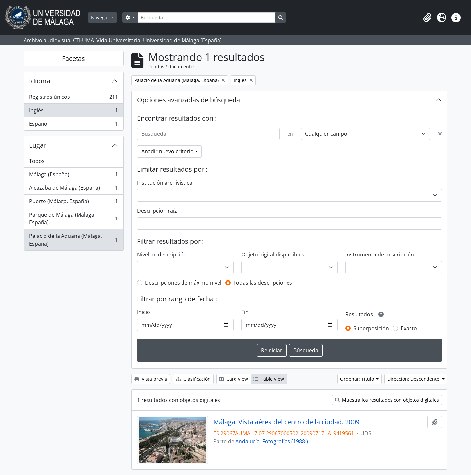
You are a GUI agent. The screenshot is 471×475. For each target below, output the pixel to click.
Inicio (143, 312)
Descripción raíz (157, 210)
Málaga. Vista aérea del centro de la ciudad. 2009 (286, 422)
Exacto (409, 328)
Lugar (37, 145)
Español (73, 125)
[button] (427, 17)
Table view (268, 379)
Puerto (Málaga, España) (73, 202)
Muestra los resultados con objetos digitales (387, 400)
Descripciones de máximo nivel (183, 282)
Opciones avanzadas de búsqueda (188, 100)
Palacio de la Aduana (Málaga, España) (73, 239)
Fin (245, 312)
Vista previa (150, 379)
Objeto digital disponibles (272, 254)
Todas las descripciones (262, 282)
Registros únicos (73, 98)
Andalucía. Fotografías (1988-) (272, 441)
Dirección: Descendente (414, 379)
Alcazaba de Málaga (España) (73, 189)
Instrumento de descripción (379, 254)
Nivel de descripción (162, 254)
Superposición (371, 328)
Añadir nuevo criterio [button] (167, 151)
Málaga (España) (73, 175)
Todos (36, 161)
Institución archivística (164, 182)
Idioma (39, 81)
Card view (233, 379)
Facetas (73, 58)
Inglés (73, 111)
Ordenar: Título (357, 379)
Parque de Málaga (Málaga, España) (73, 218)
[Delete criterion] (440, 134)
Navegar (101, 17)
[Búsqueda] (207, 17)
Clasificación (193, 379)
